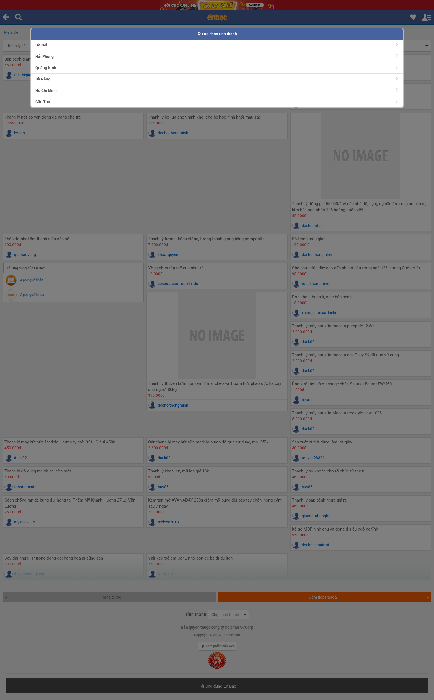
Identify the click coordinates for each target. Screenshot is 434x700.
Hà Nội (217, 45)
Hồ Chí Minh (217, 90)
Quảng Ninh (217, 67)
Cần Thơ (217, 101)
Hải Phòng (217, 56)
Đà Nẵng (217, 79)
